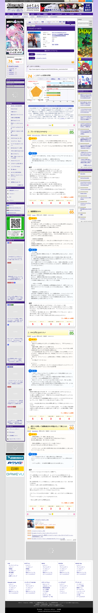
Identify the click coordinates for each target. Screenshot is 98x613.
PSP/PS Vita (78, 563)
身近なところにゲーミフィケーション (17, 176)
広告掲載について (13, 435)
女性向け (45, 14)
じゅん (34, 215)
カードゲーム (80, 589)
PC (13, 14)
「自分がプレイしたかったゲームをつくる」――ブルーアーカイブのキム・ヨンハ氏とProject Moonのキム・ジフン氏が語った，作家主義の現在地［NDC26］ (86, 154)
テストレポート (64, 586)
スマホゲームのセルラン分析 (17, 128)
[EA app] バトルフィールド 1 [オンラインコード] (44, 533)
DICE (53, 35)
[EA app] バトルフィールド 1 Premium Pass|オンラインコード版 (48, 538)
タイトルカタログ (30, 574)
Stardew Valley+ (83, 193)
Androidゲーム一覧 (48, 596)
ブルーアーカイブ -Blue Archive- (85, 198)
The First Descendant (84, 177)
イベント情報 (80, 586)
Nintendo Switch (12, 212)
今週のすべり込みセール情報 (17, 132)
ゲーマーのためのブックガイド (17, 144)
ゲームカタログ (53, 16)
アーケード (78, 582)
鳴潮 (81, 214)
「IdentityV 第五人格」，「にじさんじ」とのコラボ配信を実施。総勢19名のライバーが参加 (86, 161)
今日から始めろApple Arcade (17, 150)
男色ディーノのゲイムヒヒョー (17, 124)
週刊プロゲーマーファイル (17, 114)
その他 (78, 595)
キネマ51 (13, 179)
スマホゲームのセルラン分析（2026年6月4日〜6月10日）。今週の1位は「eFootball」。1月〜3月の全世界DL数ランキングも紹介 (86, 125)
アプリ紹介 (46, 591)
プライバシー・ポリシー (49, 609)
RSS (7, 1)
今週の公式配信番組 (15, 117)
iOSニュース (46, 584)
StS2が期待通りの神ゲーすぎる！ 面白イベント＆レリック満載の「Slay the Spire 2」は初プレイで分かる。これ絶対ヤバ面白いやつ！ (15, 360)
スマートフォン (46, 582)
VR (51, 14)
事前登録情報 (46, 587)
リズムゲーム (80, 593)
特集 (10, 70)
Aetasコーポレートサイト (15, 438)
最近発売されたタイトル (42, 16)
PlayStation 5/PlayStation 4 (14, 210)
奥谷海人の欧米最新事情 (16, 105)
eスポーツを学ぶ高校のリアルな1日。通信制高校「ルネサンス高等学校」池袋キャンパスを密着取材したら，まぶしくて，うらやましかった (15, 298)
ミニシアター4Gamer (15, 166)
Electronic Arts (55, 34)
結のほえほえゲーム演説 (16, 147)
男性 (59, 78)
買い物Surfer (13, 169)
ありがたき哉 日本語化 (16, 172)
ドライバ (11, 200)
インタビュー (25, 16)
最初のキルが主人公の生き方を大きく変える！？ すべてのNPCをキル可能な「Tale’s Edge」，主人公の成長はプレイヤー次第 (86, 96)
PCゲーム (11, 205)
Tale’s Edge (82, 173)
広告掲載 (59, 609)
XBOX (18, 14)
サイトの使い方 (23, 1)
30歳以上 (53, 78)
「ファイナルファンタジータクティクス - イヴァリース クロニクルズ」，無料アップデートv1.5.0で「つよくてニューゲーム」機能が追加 (86, 111)
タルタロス (35, 431)
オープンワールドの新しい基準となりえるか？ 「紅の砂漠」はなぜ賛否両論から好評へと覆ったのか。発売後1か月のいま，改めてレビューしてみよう (15, 320)
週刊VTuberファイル (15, 120)
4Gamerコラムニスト (15, 160)
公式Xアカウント (14, 1)
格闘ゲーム (80, 587)
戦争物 (56, 44)
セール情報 (46, 589)
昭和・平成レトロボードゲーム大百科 (17, 157)
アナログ (72, 14)
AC (66, 14)
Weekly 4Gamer (14, 108)
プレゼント (11, 193)
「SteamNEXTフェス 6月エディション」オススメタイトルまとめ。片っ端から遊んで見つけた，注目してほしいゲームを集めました (15, 258)
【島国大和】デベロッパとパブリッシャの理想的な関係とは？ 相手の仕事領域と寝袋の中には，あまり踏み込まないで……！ (15, 278)
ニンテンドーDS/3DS (30, 582)
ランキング (88, 0)
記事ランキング (13, 576)
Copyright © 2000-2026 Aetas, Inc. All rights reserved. (49, 611)
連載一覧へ (21, 185)
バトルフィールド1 (41, 54)
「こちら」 (62, 118)
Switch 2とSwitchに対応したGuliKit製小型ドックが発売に (86, 132)
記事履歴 (82, 0)
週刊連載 (11, 572)
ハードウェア (58, 14)
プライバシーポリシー (14, 428)
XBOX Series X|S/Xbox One (15, 207)
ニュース (11, 68)
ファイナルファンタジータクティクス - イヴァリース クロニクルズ (86, 183)
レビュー (8, 16)
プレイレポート (16, 16)
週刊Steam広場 (14, 135)
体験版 (10, 569)
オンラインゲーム (13, 565)
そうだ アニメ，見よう (16, 141)
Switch (32, 14)
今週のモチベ (14, 111)
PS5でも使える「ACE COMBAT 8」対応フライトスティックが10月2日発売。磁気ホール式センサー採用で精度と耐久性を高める (86, 104)
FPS (53, 41)
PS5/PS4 (26, 14)
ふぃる (34, 336)
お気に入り (74, 0)
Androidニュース (47, 586)
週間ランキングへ (88, 165)
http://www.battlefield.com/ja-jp (59, 32)
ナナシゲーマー (36, 135)
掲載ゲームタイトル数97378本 (15, 9)
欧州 (53, 44)
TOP (9, 14)
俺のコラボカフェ (15, 153)
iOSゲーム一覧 (47, 595)
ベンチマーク (63, 593)
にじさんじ (82, 218)
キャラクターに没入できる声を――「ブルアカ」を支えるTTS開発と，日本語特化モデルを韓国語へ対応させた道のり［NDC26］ (86, 118)
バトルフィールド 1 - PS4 (42, 519)
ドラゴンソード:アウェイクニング (85, 204)
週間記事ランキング (13, 190)
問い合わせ (32, 1)
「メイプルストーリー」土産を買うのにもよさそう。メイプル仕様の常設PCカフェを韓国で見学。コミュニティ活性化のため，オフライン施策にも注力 (15, 402)
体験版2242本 (19, 11)
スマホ (38, 14)
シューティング (81, 591)
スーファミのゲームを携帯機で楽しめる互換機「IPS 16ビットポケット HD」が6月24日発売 (86, 147)
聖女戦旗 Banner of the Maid (85, 209)
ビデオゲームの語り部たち (17, 163)
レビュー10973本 (11, 11)
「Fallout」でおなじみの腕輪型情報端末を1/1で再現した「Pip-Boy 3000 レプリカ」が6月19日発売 (85, 139)
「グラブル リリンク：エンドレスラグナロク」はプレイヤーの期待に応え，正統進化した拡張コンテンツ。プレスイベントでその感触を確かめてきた (15, 382)
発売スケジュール (30, 572)
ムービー (32, 16)
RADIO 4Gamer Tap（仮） (16, 138)
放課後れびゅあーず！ (16, 182)
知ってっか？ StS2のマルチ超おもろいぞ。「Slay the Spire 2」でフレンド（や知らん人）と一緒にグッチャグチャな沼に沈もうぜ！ (15, 340)
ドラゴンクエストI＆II (85, 189)
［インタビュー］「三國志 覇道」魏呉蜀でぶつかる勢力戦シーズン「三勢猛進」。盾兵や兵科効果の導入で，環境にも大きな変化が (15, 422)
